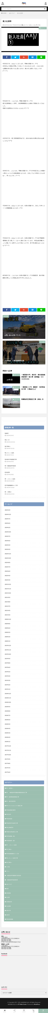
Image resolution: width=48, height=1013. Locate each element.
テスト (8, 871)
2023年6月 (7, 540)
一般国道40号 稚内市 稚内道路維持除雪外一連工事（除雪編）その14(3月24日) (33, 377)
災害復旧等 (9, 901)
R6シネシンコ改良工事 (12, 858)
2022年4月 (7, 575)
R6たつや (7, 440)
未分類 (8, 897)
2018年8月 (7, 711)
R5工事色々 (9, 849)
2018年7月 (7, 715)
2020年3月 (7, 636)
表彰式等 (8, 910)
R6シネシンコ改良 (9, 453)
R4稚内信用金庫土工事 (12, 831)
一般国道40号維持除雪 (12, 880)
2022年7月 (7, 567)
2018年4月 (7, 728)
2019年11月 (8, 650)
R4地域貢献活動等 (11, 810)
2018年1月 (7, 741)
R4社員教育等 (9, 827)
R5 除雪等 (7, 472)
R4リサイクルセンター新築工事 (14, 805)
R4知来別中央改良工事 (12, 823)
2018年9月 (7, 706)
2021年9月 (7, 597)
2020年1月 (7, 641)
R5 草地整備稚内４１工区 (11, 485)
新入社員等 (20, 13)
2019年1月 (7, 689)
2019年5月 (7, 671)
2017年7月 (7, 767)
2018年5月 (7, 724)
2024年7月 (7, 518)
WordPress (37, 1004)
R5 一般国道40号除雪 (10, 466)
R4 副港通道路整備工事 (12, 797)
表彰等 (8, 915)
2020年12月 (8, 619)
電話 (33, 1010)
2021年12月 (8, 584)
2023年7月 (7, 536)
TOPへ (43, 1010)
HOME (4, 13)
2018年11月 (8, 698)
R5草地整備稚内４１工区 (12, 853)
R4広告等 (8, 814)
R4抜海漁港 (9, 818)
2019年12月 (8, 645)
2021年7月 (7, 606)
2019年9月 (7, 658)
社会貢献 (8, 906)
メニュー (24, 1010)
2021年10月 (8, 593)
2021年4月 (7, 610)
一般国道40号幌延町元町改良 (13, 875)
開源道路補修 (9, 919)
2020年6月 (7, 628)
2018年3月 (7, 733)
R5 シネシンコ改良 (10, 479)
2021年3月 (7, 615)
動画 (30, 25)
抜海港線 (8, 893)
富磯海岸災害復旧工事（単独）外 (32, 399)
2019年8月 (7, 663)
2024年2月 (7, 527)
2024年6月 (7, 523)
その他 (34, 25)
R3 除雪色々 (9, 788)
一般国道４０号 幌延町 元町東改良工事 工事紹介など (33, 388)
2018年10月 (8, 702)
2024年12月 (8, 514)
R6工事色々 (8, 446)
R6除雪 (6, 433)
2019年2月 (7, 684)
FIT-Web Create (22, 1004)
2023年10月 (8, 532)
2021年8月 (7, 601)
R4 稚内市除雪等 (11, 801)
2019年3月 (7, 680)
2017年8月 (7, 763)
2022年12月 (8, 553)
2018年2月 (7, 737)
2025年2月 (7, 510)
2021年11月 (8, 588)
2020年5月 (7, 632)
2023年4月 (7, 545)
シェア (14, 1010)
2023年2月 (7, 549)
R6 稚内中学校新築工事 (11, 459)
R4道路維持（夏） (11, 840)
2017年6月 (7, 772)
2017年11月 (8, 750)
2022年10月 (8, 558)
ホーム (5, 1010)
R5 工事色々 (8, 492)
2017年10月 (8, 754)
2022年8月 (7, 562)
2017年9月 (7, 759)
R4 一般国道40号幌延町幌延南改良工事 (16, 792)
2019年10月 (8, 654)
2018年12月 (8, 693)
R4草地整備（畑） (11, 836)
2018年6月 (7, 719)
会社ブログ (12, 13)
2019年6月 (7, 667)
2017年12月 (8, 746)
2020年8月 (7, 623)
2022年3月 (7, 580)
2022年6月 (7, 571)
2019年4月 (7, 676)
